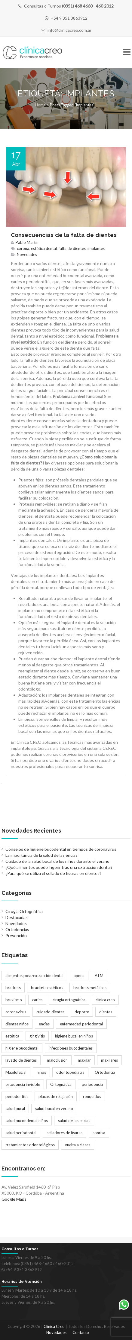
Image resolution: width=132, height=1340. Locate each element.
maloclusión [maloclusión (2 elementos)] (57, 1060)
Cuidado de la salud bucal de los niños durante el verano (57, 861)
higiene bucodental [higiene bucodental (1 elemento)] (21, 1048)
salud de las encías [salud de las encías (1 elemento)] (74, 1120)
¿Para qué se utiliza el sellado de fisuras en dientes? (53, 873)
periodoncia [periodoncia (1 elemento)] (92, 1084)
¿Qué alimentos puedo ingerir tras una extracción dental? (58, 867)
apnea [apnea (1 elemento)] (79, 975)
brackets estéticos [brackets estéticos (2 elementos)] (47, 987)
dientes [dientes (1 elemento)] (105, 1011)
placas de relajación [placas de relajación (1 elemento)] (55, 1096)
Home (40, 104)
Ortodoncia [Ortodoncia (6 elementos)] (105, 1072)
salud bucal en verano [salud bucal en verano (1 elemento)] (54, 1108)
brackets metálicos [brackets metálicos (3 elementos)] (89, 987)
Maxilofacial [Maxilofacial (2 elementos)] (15, 1072)
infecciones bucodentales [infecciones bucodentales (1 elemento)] (71, 1048)
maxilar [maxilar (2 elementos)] (84, 1060)
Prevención (16, 935)
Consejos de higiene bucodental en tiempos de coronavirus (60, 849)
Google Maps (14, 1199)
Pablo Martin (27, 242)
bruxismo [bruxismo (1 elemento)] (13, 999)
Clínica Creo (54, 1326)
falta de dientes (72, 248)
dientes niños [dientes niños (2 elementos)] (17, 1023)
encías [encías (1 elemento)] (44, 1023)
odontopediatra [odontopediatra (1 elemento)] (70, 1072)
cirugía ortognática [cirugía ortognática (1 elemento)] (69, 999)
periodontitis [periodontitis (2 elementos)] (16, 1096)
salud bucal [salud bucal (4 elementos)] (15, 1108)
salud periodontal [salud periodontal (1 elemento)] (20, 1132)
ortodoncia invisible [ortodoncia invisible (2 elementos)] (22, 1084)
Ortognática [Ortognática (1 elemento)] (61, 1084)
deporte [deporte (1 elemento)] (82, 1011)
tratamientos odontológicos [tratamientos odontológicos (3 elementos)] (30, 1144)
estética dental (44, 248)
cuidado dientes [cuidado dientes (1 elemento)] (50, 1011)
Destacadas (16, 917)
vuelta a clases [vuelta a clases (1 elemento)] (77, 1144)
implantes (96, 248)
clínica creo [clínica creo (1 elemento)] (105, 999)
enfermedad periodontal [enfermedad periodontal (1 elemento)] (81, 1023)
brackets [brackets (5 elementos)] (13, 987)
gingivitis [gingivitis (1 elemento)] (37, 1036)
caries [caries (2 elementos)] (37, 999)
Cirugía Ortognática (24, 911)
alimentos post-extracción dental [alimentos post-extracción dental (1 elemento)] (34, 975)
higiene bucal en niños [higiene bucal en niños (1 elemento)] (74, 1036)
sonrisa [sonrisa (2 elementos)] (99, 1132)
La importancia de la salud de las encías (41, 855)
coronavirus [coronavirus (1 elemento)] (15, 1011)
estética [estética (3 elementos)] (12, 1036)
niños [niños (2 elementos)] (41, 1072)
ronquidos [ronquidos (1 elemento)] (92, 1096)
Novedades (27, 254)
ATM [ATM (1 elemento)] (99, 975)
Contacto (80, 1332)
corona (23, 248)
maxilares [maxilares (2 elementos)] (109, 1060)
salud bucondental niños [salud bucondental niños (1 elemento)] (26, 1120)
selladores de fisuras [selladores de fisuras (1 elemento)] (64, 1132)
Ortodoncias (17, 929)
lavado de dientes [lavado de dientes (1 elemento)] (21, 1060)
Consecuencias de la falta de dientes (64, 234)
